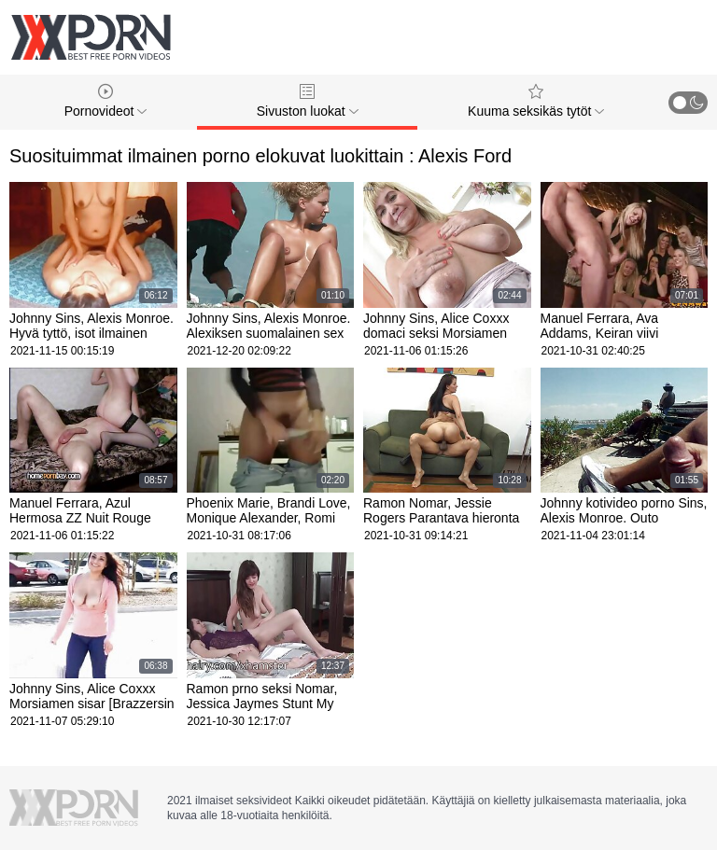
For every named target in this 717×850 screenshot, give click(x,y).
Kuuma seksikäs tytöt (536, 101)
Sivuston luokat (307, 101)
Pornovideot (106, 101)
